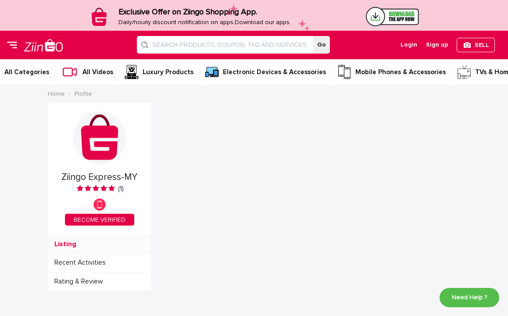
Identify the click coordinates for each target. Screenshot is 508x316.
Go (321, 44)
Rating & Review (78, 281)
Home (56, 93)
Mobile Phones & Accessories (400, 72)
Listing (65, 244)
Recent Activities (80, 263)
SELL (482, 45)
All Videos (97, 72)
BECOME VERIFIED (99, 219)
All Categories (26, 72)
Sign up (437, 44)
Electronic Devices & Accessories (274, 72)
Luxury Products (168, 72)
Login (409, 44)
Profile (83, 93)
